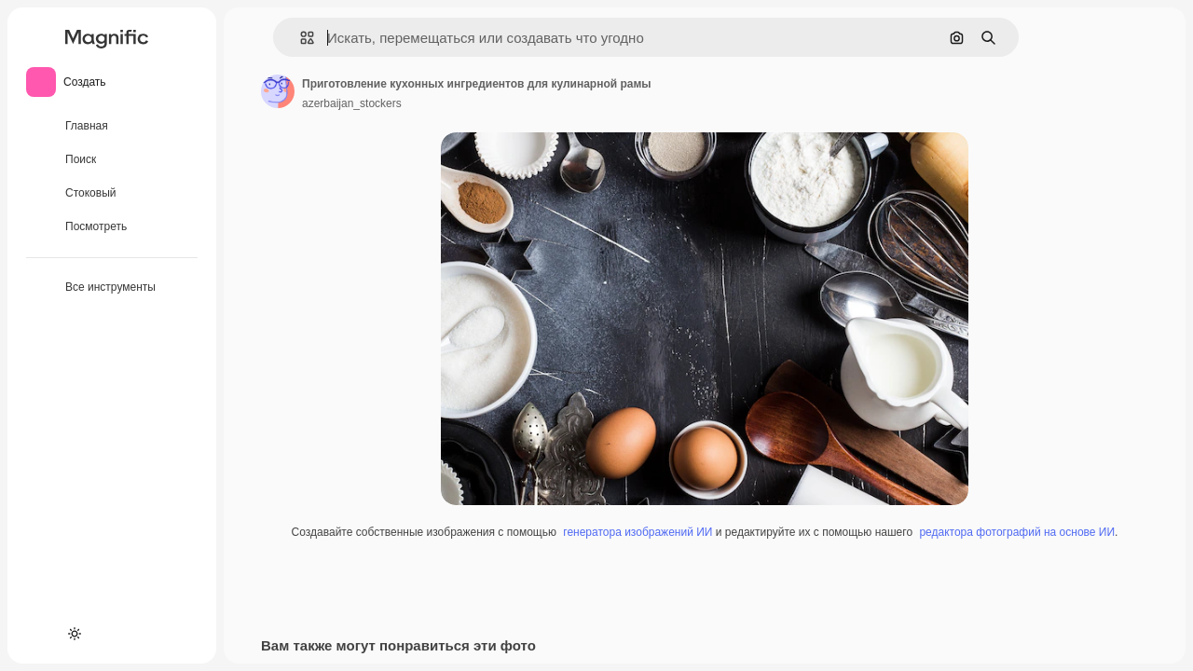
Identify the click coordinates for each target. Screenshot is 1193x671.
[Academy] (41, 634)
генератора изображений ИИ (637, 532)
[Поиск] (112, 160)
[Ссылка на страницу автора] (278, 91)
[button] (299, 38)
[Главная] (112, 127)
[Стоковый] (112, 194)
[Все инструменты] (112, 288)
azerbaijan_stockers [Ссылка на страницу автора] (352, 103)
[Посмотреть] (112, 227)
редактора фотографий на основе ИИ (1017, 532)
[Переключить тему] (74, 634)
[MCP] (108, 634)
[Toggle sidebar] (183, 37)
